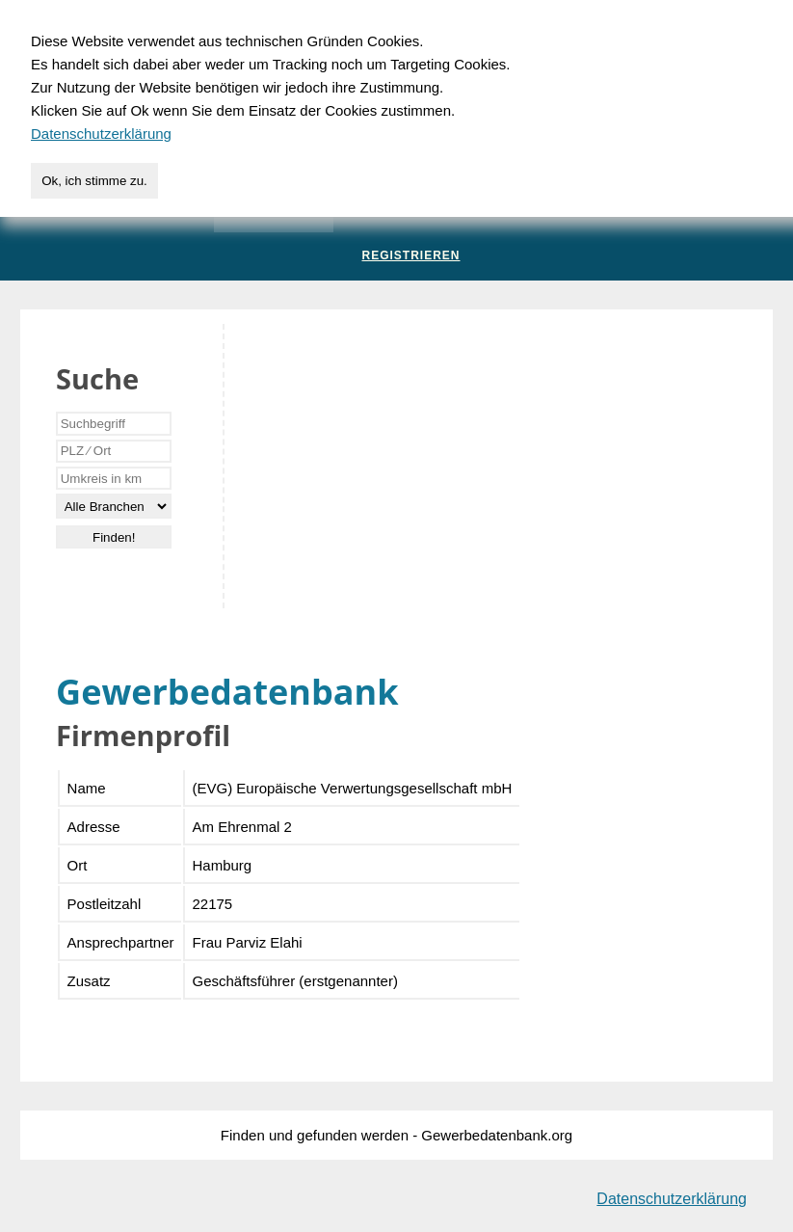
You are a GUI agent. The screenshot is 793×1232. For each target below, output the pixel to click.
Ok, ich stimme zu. (94, 181)
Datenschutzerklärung (671, 1199)
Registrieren (410, 255)
